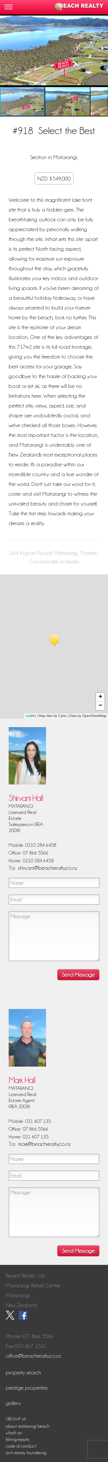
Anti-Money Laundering (26, 1452)
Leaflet (30, 716)
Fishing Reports (17, 1439)
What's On (14, 1433)
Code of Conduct (21, 1446)
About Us (16, 1418)
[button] (102, 50)
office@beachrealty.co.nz (33, 1356)
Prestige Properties (27, 1388)
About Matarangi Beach (28, 1426)
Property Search (23, 1372)
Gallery (13, 1403)
